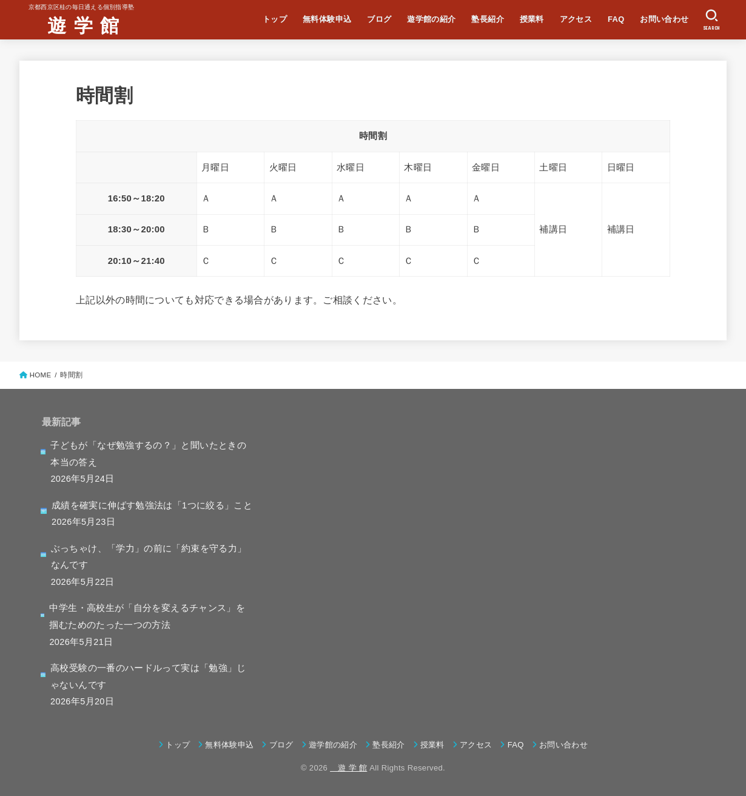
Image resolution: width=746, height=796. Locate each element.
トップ (275, 19)
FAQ (616, 19)
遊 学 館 (74, 24)
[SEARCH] (712, 20)
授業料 (532, 19)
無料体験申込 (327, 19)
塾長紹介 (487, 19)
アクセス (576, 19)
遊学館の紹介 (431, 19)
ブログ (379, 19)
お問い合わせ (664, 19)
